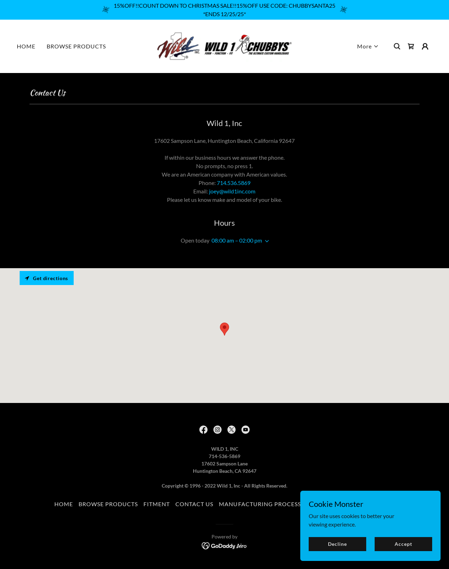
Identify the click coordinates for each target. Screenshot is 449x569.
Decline (337, 544)
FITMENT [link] (156, 504)
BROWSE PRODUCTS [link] (76, 46)
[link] (224, 45)
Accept (403, 544)
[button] (368, 46)
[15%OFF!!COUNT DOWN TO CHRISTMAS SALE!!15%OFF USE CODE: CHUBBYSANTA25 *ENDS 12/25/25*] (224, 9)
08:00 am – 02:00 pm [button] (237, 240)
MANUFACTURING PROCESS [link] (260, 504)
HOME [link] (26, 46)
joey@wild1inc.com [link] (232, 191)
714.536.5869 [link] (233, 182)
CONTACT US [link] (194, 504)
